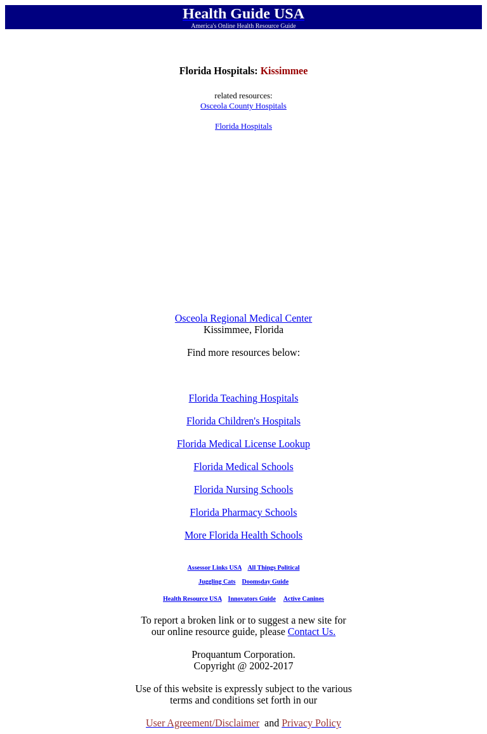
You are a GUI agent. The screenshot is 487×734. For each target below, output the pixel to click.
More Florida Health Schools (243, 535)
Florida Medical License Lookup (243, 443)
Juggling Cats (217, 581)
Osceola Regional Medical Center (243, 318)
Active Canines (303, 598)
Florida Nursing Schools (243, 489)
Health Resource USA (192, 598)
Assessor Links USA (215, 567)
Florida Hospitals (243, 126)
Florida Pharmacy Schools (243, 512)
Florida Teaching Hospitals (244, 398)
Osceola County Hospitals (243, 105)
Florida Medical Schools (243, 466)
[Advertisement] (243, 222)
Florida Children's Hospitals (243, 421)
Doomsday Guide (265, 581)
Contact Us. (312, 631)
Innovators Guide (252, 598)
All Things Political (273, 567)
